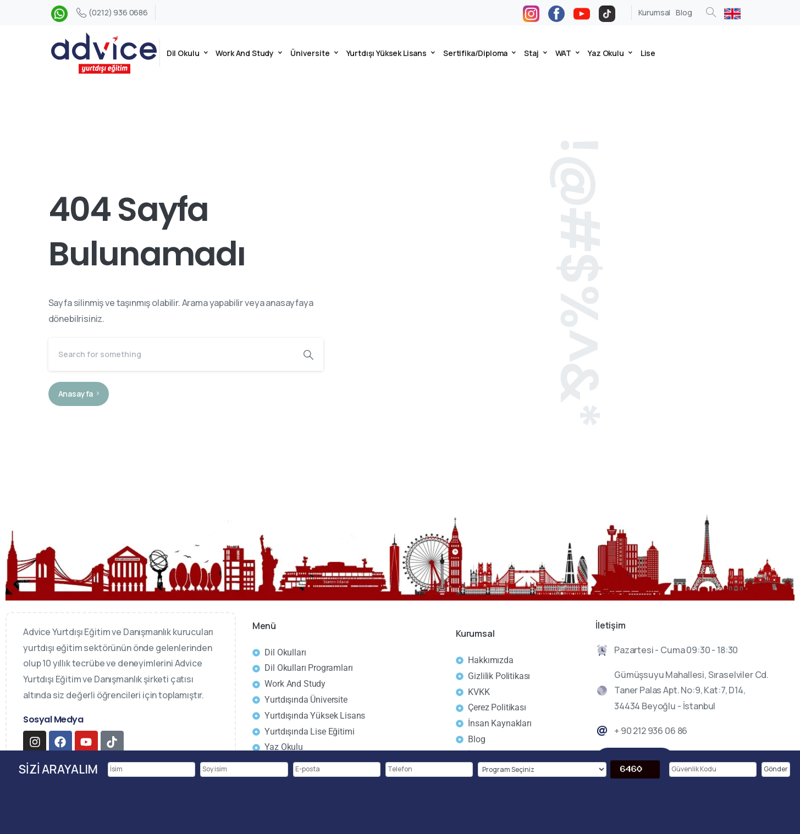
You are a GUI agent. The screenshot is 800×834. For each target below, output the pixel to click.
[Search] (171, 354)
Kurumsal (654, 12)
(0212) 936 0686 (112, 12)
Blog (684, 12)
